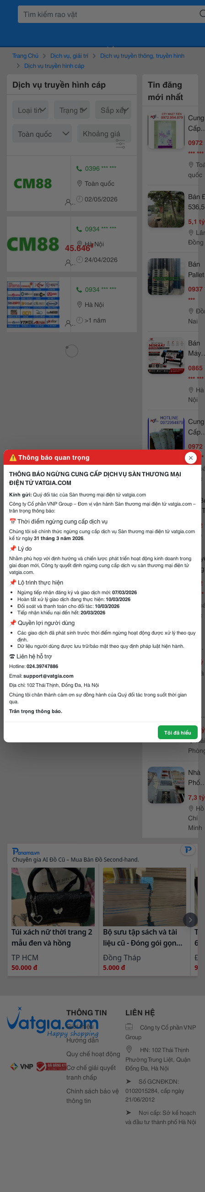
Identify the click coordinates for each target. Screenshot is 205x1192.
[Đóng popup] (191, 458)
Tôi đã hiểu (177, 732)
